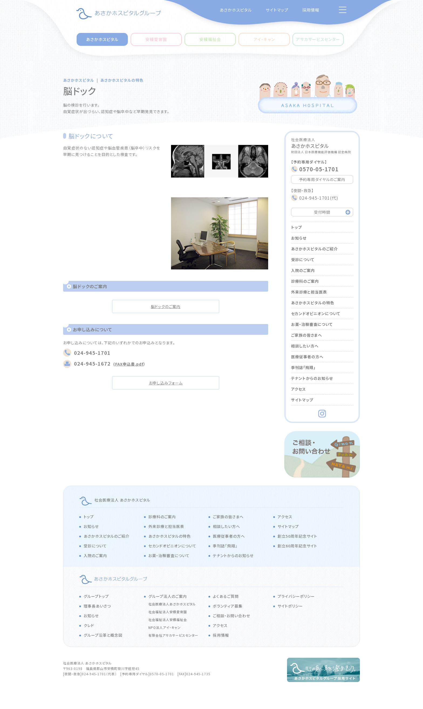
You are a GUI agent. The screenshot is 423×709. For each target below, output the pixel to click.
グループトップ (96, 596)
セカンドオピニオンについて (315, 313)
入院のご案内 (303, 270)
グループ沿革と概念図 (103, 635)
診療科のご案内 (305, 281)
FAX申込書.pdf (129, 364)
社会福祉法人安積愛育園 (167, 611)
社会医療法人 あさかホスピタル (122, 500)
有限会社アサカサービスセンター (173, 635)
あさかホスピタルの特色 (122, 80)
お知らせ (298, 238)
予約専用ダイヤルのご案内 (322, 179)
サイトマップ (277, 10)
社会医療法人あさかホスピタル (172, 604)
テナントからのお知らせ (312, 378)
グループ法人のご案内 (167, 596)
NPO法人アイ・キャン (164, 627)
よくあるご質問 (226, 596)
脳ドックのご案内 (165, 306)
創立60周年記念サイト (297, 545)
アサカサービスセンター (318, 39)
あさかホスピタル (236, 10)
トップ (296, 227)
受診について (302, 259)
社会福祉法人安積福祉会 (167, 619)
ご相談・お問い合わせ (231, 615)
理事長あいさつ (97, 606)
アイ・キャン (264, 39)
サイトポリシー (290, 606)
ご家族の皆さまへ (306, 335)
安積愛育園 (156, 39)
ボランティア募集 (228, 606)
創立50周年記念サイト (297, 536)
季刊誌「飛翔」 (303, 367)
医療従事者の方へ (307, 356)
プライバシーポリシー (296, 596)
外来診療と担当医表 (309, 292)
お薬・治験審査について (312, 324)
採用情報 (310, 10)
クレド (89, 625)
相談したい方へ (305, 346)
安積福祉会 (210, 39)
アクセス (298, 389)
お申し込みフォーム (166, 383)
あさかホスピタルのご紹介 (314, 248)
